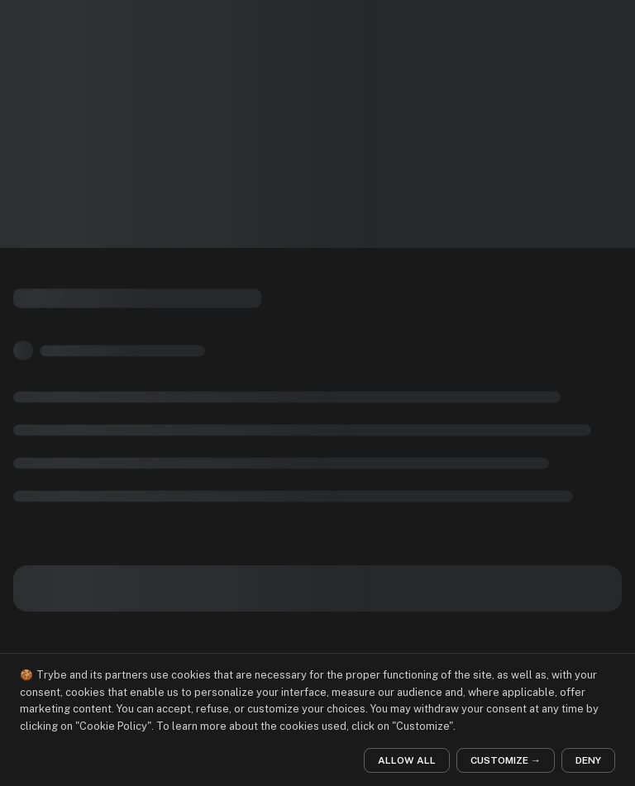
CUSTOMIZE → (505, 760)
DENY (588, 760)
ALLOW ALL (407, 760)
